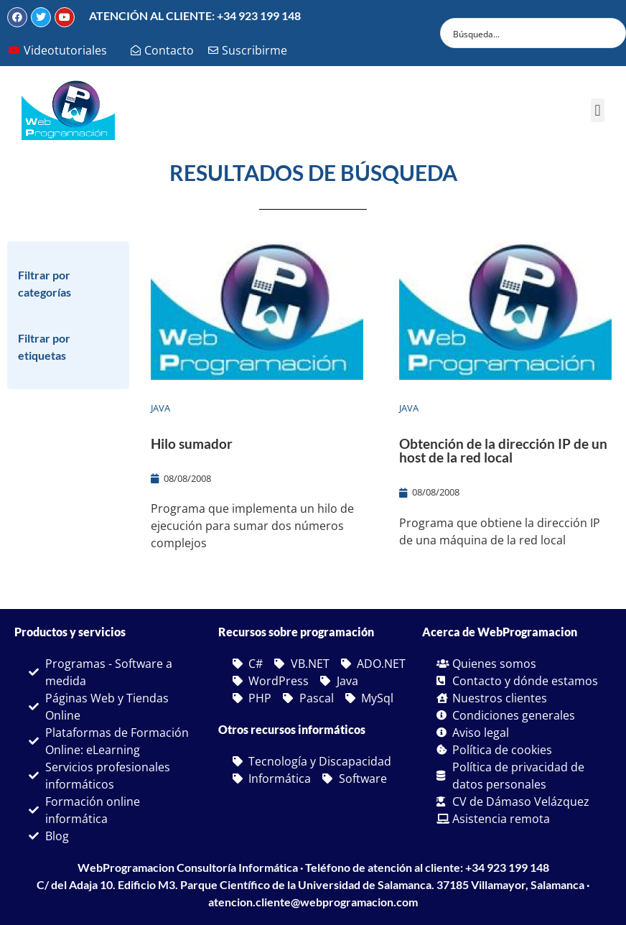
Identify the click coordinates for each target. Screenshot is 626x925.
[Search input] (523, 33)
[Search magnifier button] (611, 33)
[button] (597, 110)
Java (160, 407)
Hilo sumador (192, 443)
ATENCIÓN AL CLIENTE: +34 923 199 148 (195, 15)
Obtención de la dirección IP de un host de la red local (503, 450)
